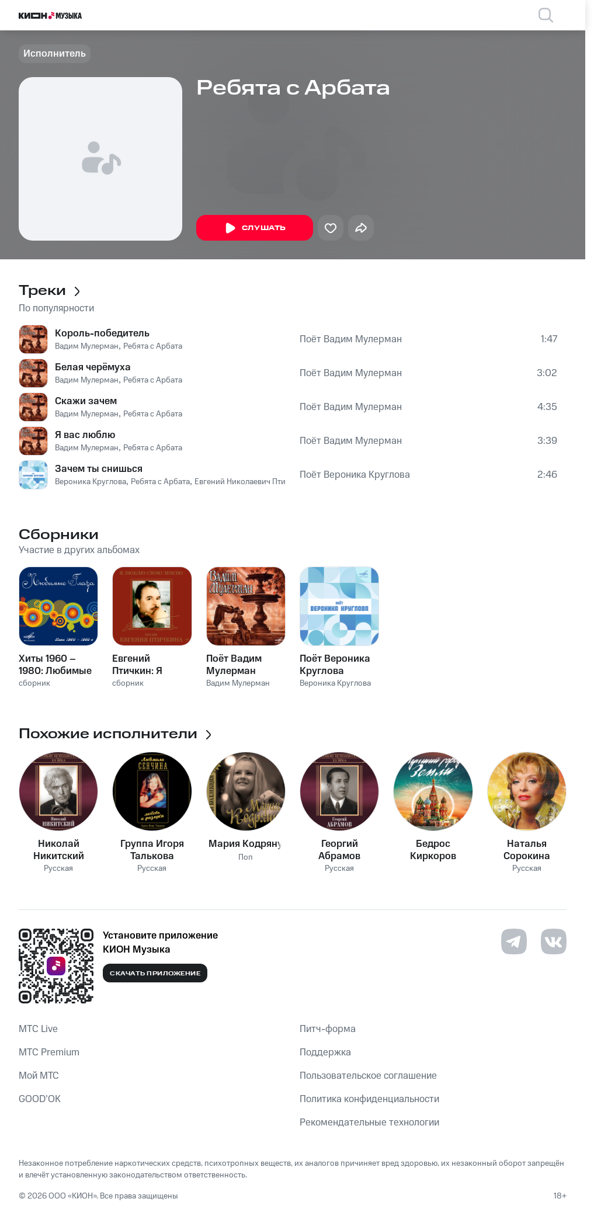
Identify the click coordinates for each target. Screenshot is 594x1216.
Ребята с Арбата (152, 346)
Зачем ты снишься (99, 469)
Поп (245, 858)
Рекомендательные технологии (369, 1123)
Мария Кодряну (246, 844)
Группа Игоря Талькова (152, 849)
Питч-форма (328, 1029)
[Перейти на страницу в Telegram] (514, 941)
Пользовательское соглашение (368, 1076)
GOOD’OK (40, 1099)
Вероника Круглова (90, 482)
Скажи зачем (86, 401)
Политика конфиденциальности (369, 1099)
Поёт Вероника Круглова (355, 475)
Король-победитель (102, 333)
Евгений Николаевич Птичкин (248, 482)
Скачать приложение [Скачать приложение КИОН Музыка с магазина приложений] (155, 974)
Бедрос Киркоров (433, 849)
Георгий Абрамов (339, 849)
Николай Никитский (58, 849)
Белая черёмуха (93, 367)
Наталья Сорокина (526, 849)
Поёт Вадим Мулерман (351, 339)
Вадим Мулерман (87, 346)
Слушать (254, 228)
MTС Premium (49, 1052)
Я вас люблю (85, 435)
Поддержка (325, 1052)
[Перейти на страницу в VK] (554, 941)
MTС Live (38, 1029)
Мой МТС (39, 1076)
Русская (58, 869)
